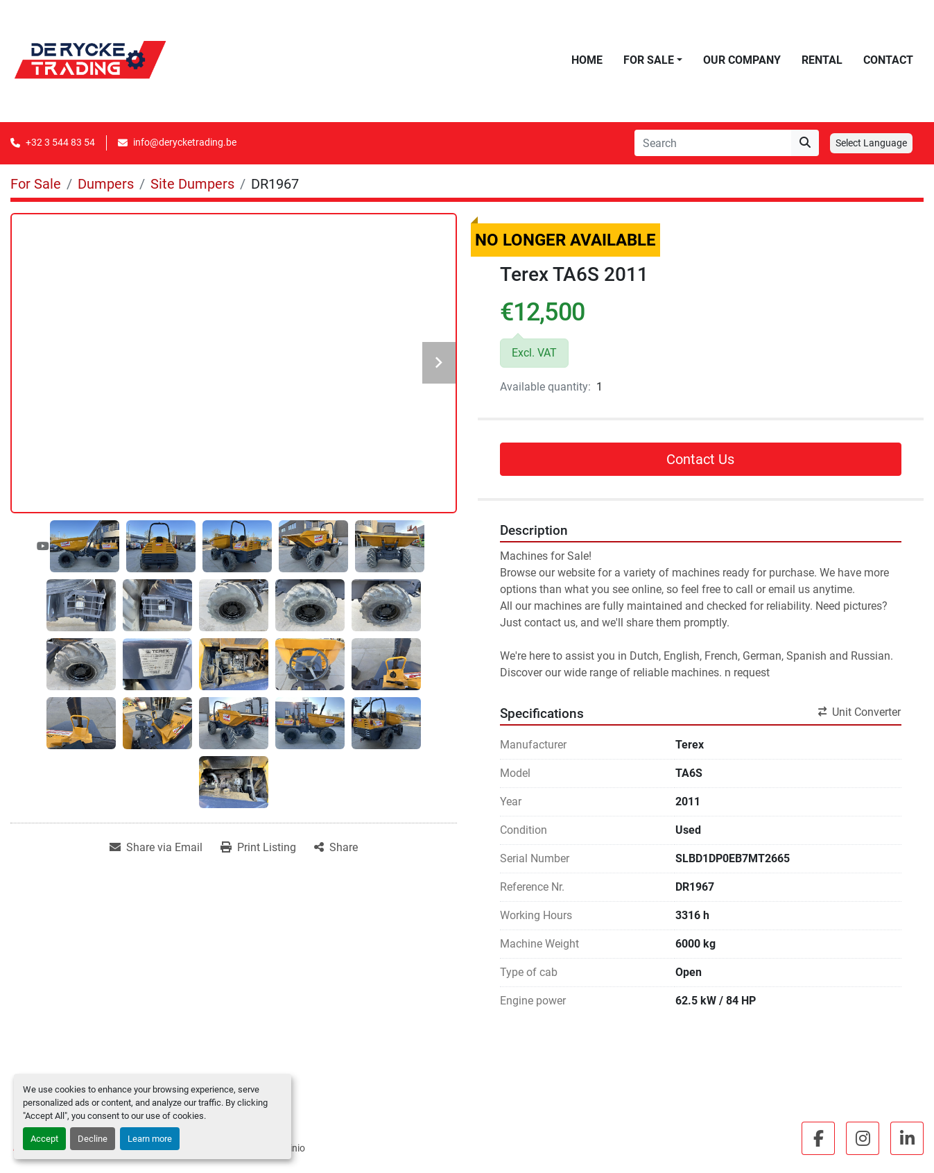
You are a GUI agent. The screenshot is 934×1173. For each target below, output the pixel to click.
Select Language (871, 142)
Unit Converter (859, 712)
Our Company (742, 60)
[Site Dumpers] (192, 183)
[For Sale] (35, 183)
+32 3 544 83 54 (60, 142)
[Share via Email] (156, 847)
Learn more (150, 1138)
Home (587, 60)
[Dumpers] (106, 183)
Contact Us (700, 459)
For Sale (648, 60)
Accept (44, 1138)
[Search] (712, 143)
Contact (888, 60)
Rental (822, 60)
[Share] (336, 847)
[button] (652, 60)
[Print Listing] (258, 847)
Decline (92, 1138)
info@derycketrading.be (184, 142)
